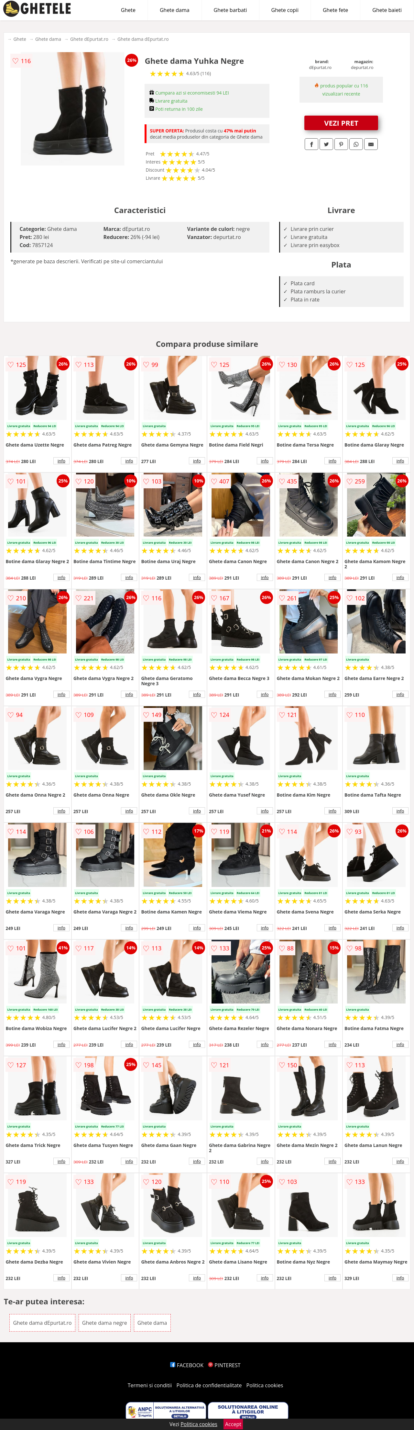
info (61, 461)
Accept (233, 1424)
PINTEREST (224, 1365)
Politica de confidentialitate (209, 1385)
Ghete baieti (387, 10)
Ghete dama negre (104, 1322)
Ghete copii (285, 10)
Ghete (128, 10)
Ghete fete (335, 10)
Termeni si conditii (150, 1385)
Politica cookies (264, 1385)
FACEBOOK (186, 1365)
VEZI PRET (341, 123)
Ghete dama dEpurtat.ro (143, 39)
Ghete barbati (230, 10)
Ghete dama (175, 10)
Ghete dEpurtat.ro (89, 39)
